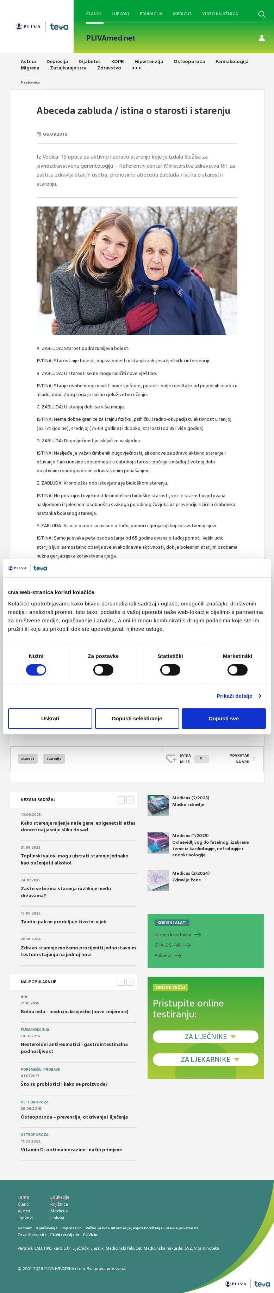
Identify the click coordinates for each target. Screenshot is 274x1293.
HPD (47, 1248)
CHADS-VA (168, 945)
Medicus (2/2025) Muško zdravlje (178, 805)
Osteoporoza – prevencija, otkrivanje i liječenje (74, 1117)
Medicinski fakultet (124, 1248)
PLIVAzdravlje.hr (64, 1234)
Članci (93, 13)
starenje (54, 758)
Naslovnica (30, 82)
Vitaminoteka (206, 1248)
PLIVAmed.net (111, 38)
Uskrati (50, 718)
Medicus (182, 13)
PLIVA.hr (90, 1234)
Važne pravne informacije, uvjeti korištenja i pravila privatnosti (142, 1228)
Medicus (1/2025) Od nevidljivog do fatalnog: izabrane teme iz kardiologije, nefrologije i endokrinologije (198, 845)
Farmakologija (35, 1030)
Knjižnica (59, 1204)
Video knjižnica (220, 13)
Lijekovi (120, 13)
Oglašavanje (47, 1228)
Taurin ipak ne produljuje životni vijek (63, 922)
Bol (24, 997)
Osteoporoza (34, 1102)
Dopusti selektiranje (137, 718)
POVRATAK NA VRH (239, 758)
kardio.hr (62, 1248)
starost (27, 758)
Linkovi (57, 1218)
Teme (23, 1197)
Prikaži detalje (235, 696)
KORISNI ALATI (172, 922)
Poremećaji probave (40, 1069)
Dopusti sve (224, 718)
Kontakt (25, 1228)
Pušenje (163, 956)
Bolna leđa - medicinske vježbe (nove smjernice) (75, 1012)
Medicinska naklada (163, 1248)
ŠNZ (188, 1248)
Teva (22, 1234)
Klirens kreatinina (173, 935)
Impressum (72, 1228)
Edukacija (151, 13)
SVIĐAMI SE (194, 758)
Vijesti (24, 1211)
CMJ (38, 1248)
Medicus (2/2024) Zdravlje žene (179, 880)
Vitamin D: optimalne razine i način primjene (71, 1150)
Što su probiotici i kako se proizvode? (64, 1084)
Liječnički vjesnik (88, 1248)
